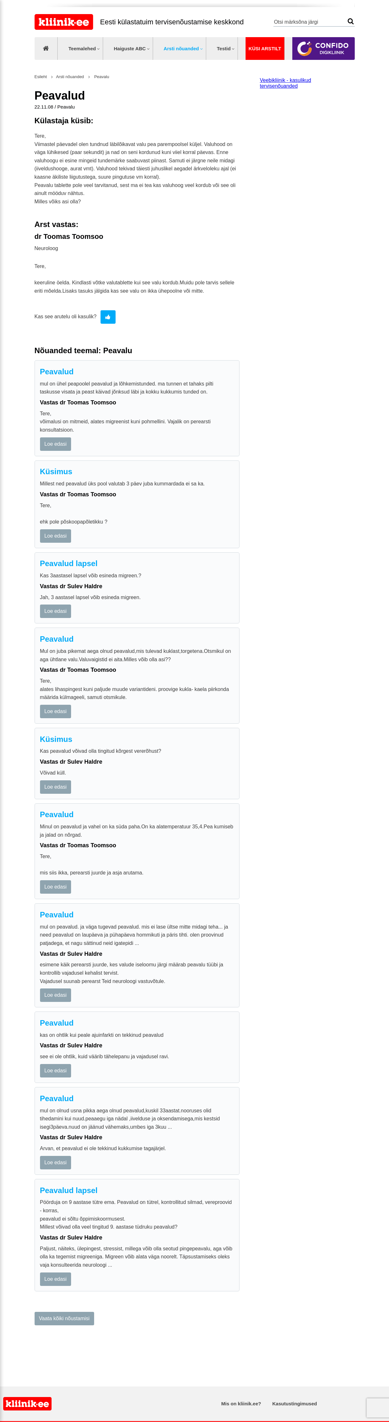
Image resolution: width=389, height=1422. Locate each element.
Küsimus (56, 471)
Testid (224, 48)
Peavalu (101, 76)
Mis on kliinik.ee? (241, 1403)
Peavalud (57, 371)
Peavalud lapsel (69, 563)
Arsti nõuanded (181, 48)
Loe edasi (56, 444)
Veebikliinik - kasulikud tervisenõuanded (285, 83)
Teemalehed (82, 48)
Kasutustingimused (294, 1403)
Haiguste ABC (130, 48)
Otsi (351, 21)
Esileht (41, 76)
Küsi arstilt (264, 48)
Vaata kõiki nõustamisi (64, 1318)
